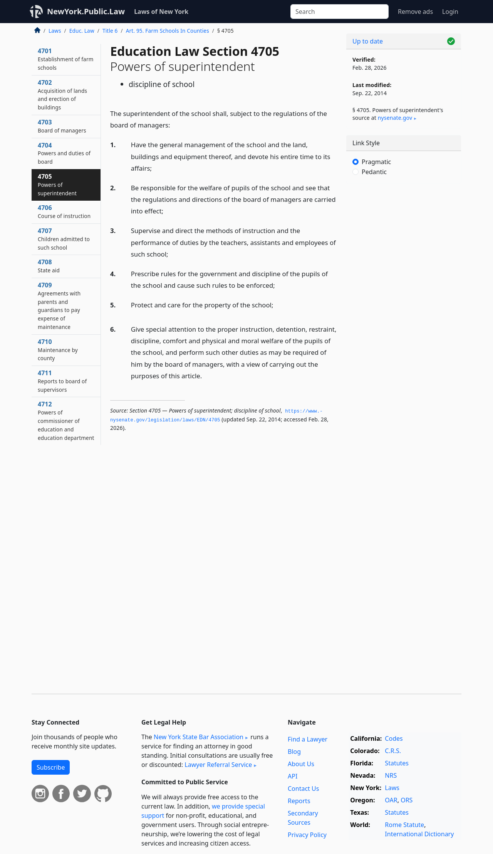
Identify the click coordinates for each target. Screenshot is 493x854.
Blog (294, 751)
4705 (57, 184)
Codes (393, 738)
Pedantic (374, 172)
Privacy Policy (307, 835)
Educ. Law (81, 30)
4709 (59, 306)
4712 (66, 420)
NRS (391, 775)
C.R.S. (393, 751)
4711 (62, 381)
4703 (62, 126)
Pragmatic (376, 162)
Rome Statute (404, 824)
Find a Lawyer (307, 739)
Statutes (397, 763)
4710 (58, 349)
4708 (49, 266)
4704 (64, 153)
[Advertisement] (403, 310)
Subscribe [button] (51, 767)
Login (450, 11)
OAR (391, 800)
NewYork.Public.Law (86, 11)
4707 (64, 239)
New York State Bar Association (198, 737)
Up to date (367, 41)
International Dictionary (419, 834)
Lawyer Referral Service (218, 764)
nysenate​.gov (395, 117)
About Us (301, 764)
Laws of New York (161, 11)
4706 (64, 211)
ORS (407, 800)
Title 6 (110, 30)
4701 (66, 59)
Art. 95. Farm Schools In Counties (167, 30)
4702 (62, 94)
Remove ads (415, 11)
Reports (299, 801)
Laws (55, 30)
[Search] (339, 11)
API (292, 776)
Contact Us (303, 788)
